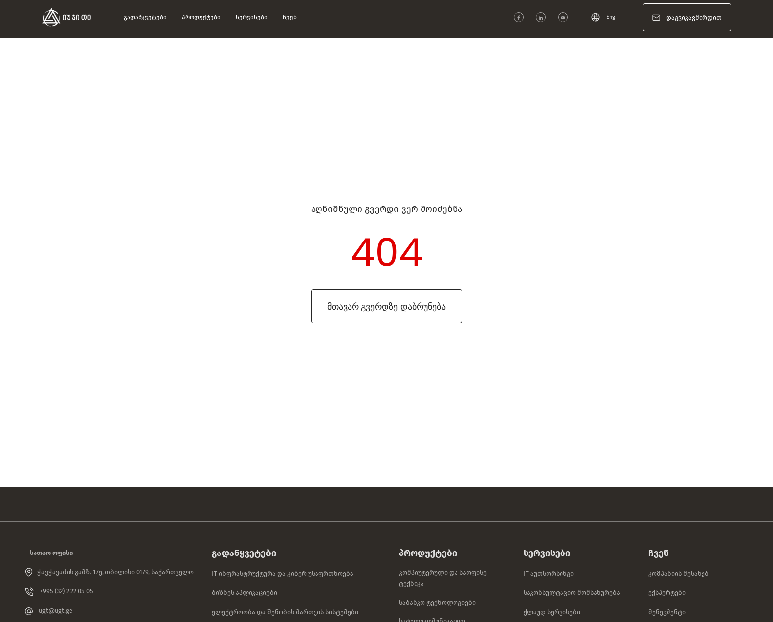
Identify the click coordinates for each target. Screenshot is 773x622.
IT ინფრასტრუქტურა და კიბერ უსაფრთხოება (282, 573)
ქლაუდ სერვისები (552, 612)
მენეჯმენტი (667, 612)
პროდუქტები (202, 17)
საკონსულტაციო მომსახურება (572, 592)
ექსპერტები (667, 592)
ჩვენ (291, 17)
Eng (603, 17)
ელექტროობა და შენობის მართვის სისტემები (285, 612)
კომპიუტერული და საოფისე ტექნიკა (443, 578)
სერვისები (253, 17)
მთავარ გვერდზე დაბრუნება (386, 306)
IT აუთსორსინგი (549, 573)
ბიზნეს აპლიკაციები (244, 592)
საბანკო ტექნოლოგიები (437, 602)
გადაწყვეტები (146, 17)
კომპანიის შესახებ (678, 573)
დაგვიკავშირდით (694, 17)
